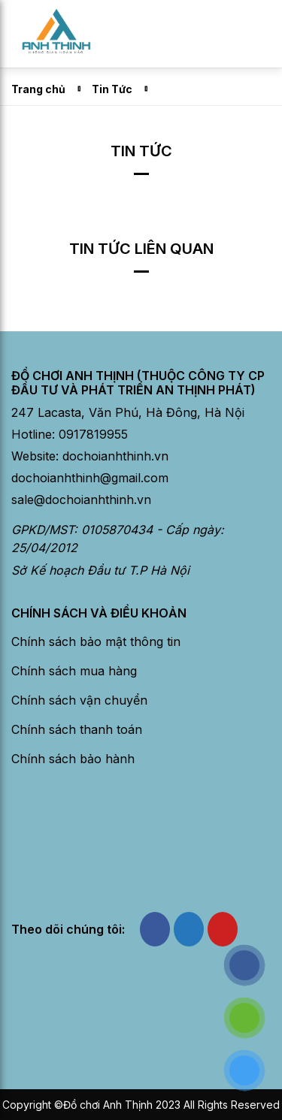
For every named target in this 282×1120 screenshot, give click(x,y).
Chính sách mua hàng (74, 670)
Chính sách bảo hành (73, 758)
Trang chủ (38, 89)
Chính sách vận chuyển (79, 700)
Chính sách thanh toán (76, 729)
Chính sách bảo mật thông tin (95, 641)
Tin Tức (112, 89)
